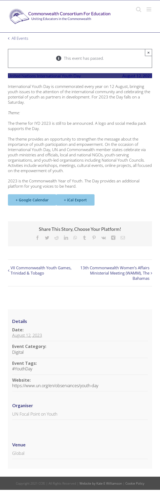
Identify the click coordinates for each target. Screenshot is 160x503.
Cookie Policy (134, 483)
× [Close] (148, 52)
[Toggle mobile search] (138, 9)
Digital (18, 352)
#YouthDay (22, 369)
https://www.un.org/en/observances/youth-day (55, 386)
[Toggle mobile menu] (149, 9)
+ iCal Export (75, 199)
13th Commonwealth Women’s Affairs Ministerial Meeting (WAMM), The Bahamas (114, 273)
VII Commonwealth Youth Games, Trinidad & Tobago (41, 270)
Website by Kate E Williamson (100, 483)
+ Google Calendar (32, 199)
